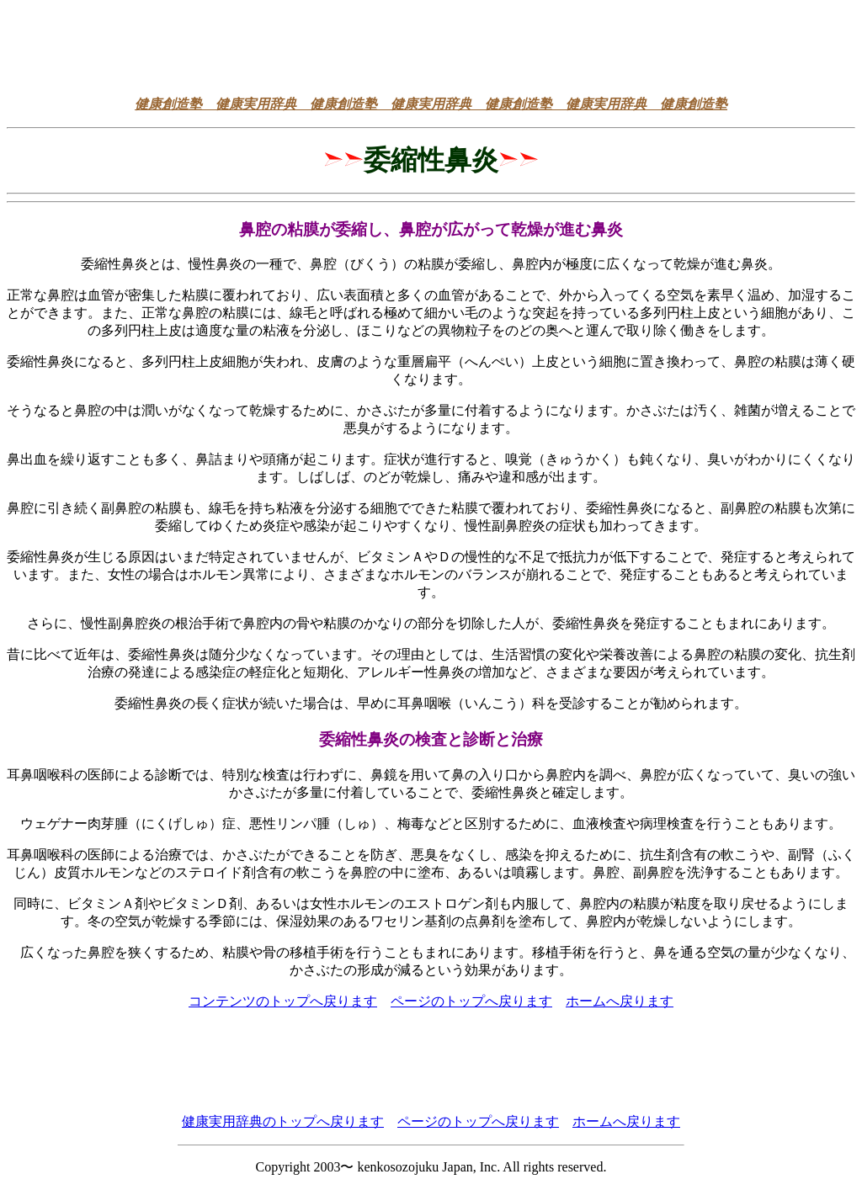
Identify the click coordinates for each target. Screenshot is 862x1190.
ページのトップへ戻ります (471, 1001)
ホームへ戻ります (619, 1001)
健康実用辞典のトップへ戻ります (283, 1121)
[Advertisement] (431, 44)
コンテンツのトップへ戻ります (283, 1001)
